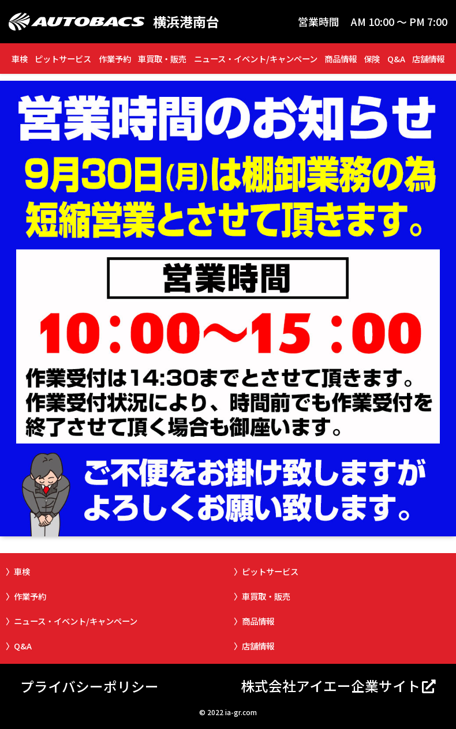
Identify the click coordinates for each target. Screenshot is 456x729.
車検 (20, 58)
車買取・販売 (162, 58)
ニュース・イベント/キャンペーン (255, 58)
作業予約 (115, 58)
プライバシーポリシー (89, 686)
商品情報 (340, 58)
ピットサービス (63, 58)
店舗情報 (428, 58)
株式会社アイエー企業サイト (330, 686)
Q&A (396, 58)
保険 (372, 58)
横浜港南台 (186, 21)
